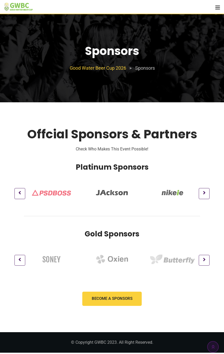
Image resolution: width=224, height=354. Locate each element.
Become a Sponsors (112, 300)
